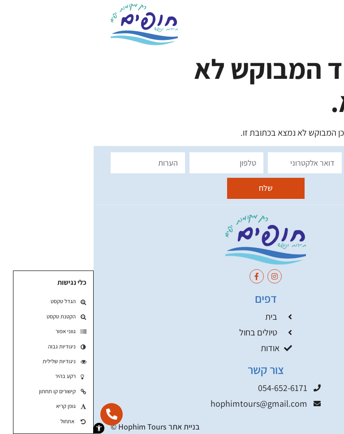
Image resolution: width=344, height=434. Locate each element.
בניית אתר (90, 426)
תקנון (319, 426)
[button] (5, 428)
